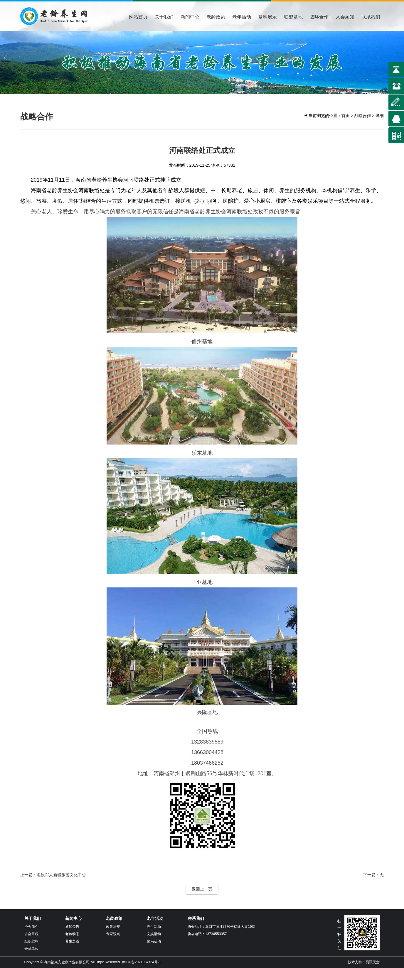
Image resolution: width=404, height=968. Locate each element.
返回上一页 (202, 889)
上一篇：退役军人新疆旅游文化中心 (53, 874)
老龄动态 (72, 934)
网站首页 (138, 16)
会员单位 (31, 949)
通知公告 (72, 927)
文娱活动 (154, 934)
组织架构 (31, 941)
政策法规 (113, 927)
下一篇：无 (373, 874)
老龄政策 (215, 16)
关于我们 (164, 16)
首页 (345, 115)
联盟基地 (293, 16)
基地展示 (267, 16)
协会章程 (31, 934)
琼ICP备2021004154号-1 (141, 962)
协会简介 (31, 927)
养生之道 (72, 941)
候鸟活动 (154, 941)
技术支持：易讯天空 (364, 962)
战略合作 (319, 16)
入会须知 (345, 16)
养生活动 (154, 927)
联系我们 (370, 16)
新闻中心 (190, 16)
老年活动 (241, 16)
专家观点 (113, 934)
